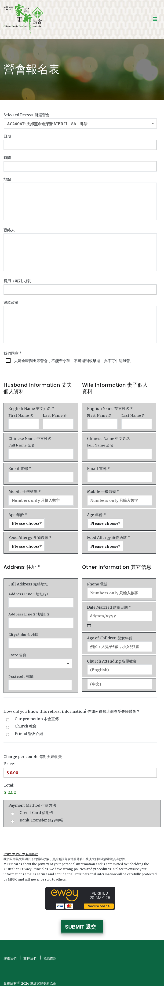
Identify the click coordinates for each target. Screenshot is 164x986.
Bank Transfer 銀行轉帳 (41, 816)
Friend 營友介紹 (29, 730)
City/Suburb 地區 (23, 632)
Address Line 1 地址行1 (28, 592)
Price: (9, 760)
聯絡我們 (10, 954)
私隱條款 (49, 954)
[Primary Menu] (155, 19)
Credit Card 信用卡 (36, 809)
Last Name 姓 (55, 414)
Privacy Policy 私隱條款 (21, 851)
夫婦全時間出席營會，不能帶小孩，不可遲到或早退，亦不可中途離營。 (74, 360)
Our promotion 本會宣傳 (37, 715)
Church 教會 (25, 723)
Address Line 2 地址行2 (29, 612)
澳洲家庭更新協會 (43, 980)
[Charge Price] (80, 769)
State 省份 (17, 652)
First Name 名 (20, 414)
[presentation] (39, 834)
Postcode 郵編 (20, 673)
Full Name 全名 (21, 444)
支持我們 (29, 954)
